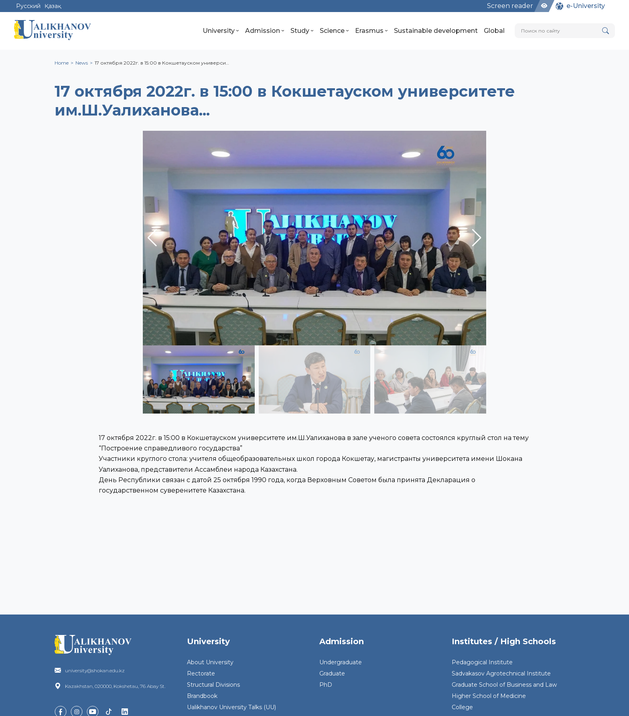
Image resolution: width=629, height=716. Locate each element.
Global (494, 30)
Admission (264, 30)
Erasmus (371, 30)
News (81, 63)
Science (334, 30)
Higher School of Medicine (489, 696)
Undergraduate (340, 662)
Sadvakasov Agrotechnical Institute (501, 673)
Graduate (332, 673)
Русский (28, 6)
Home (62, 63)
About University (210, 662)
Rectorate (201, 673)
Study (302, 30)
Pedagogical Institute (482, 662)
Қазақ (53, 6)
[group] (314, 238)
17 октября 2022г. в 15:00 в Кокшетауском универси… (162, 63)
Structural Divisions (213, 684)
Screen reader (510, 6)
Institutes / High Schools (504, 641)
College (462, 707)
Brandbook (202, 696)
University (221, 30)
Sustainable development (436, 30)
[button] (476, 238)
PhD (325, 684)
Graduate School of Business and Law (504, 684)
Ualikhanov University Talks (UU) (231, 707)
